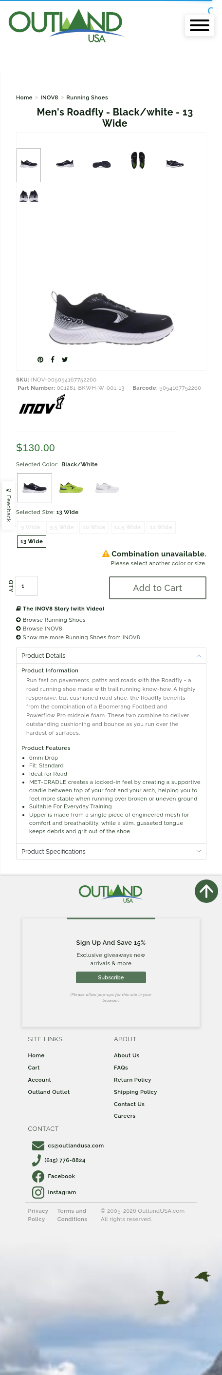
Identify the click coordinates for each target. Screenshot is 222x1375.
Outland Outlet (49, 1092)
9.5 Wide (62, 527)
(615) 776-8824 (59, 1160)
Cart (34, 1067)
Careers (125, 1115)
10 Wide (94, 527)
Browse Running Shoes (51, 619)
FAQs (121, 1067)
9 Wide (30, 527)
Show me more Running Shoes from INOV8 (78, 637)
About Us (127, 1055)
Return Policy (132, 1079)
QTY (10, 586)
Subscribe (111, 977)
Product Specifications (53, 851)
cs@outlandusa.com (68, 1145)
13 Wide (31, 541)
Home (24, 97)
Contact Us (129, 1104)
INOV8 (49, 97)
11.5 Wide (127, 527)
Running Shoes (87, 97)
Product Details (43, 655)
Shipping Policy (135, 1092)
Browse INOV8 (39, 628)
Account (40, 1079)
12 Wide (161, 527)
